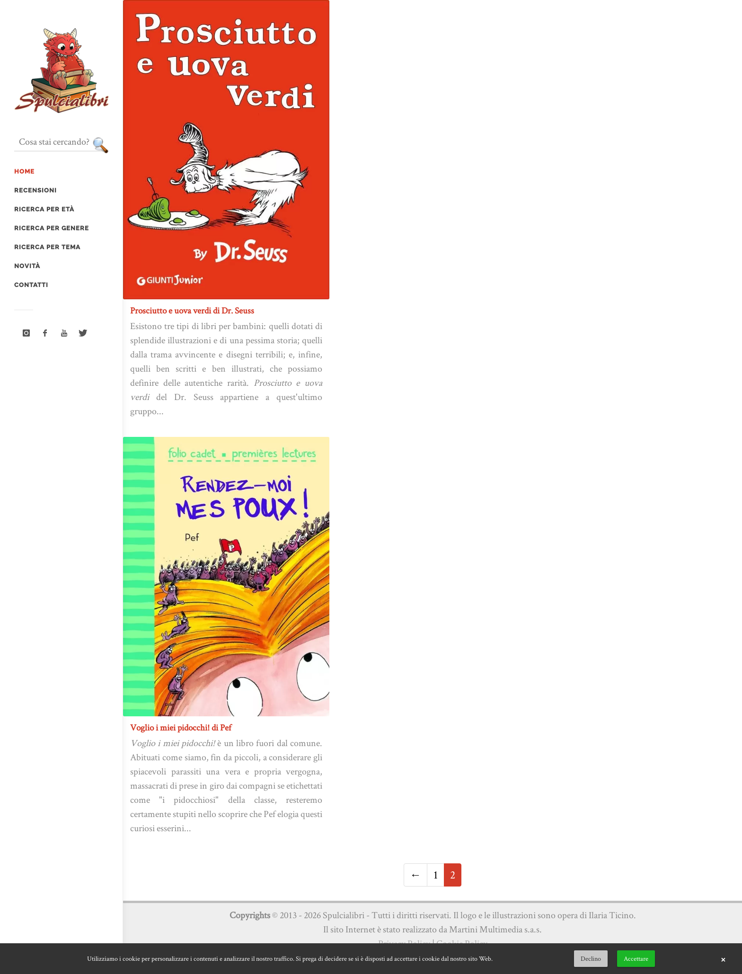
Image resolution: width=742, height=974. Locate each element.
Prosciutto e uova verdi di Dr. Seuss (192, 310)
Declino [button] (591, 958)
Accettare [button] (636, 958)
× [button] (723, 959)
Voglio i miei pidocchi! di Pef (180, 727)
